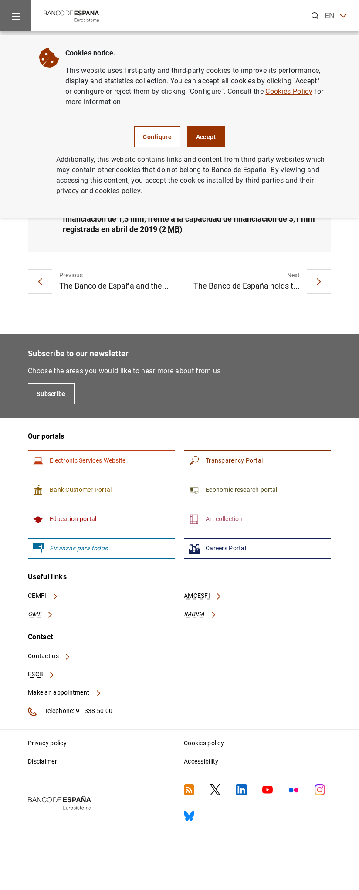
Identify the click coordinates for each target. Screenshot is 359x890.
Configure (157, 136)
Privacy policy (47, 743)
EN (336, 16)
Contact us (49, 655)
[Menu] (15, 15)
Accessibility (201, 761)
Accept (206, 136)
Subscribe (51, 393)
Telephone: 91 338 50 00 (70, 711)
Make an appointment (65, 692)
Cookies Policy (288, 91)
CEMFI (43, 595)
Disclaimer (42, 761)
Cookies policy (204, 743)
